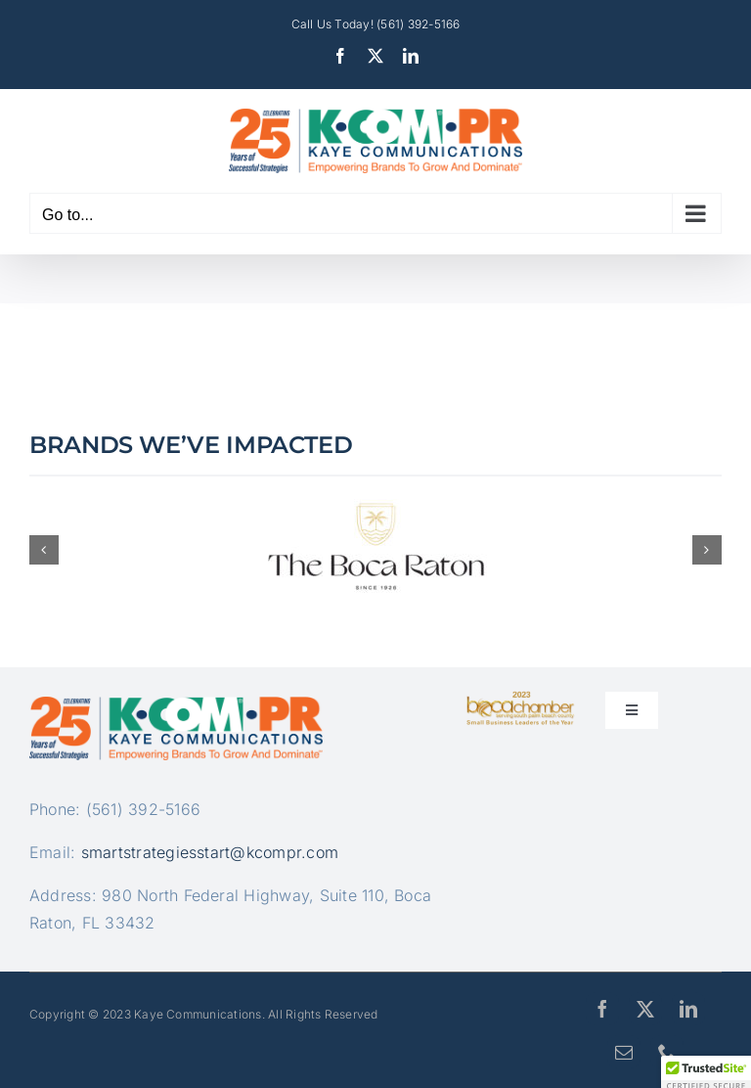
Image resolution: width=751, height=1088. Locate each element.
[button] (44, 550)
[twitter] (645, 1008)
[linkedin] (688, 1008)
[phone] (667, 1051)
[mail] (624, 1051)
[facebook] (602, 1008)
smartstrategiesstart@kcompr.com (209, 852)
